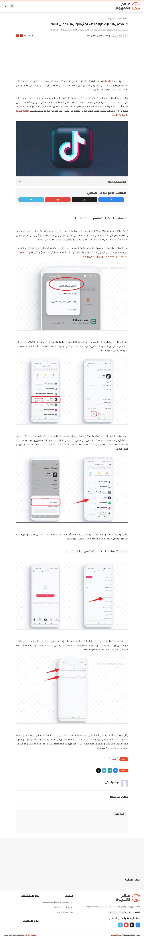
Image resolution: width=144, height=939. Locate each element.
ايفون (39, 6)
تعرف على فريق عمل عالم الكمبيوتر (58, 902)
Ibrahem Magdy (30, 935)
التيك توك (106, 81)
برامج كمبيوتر (106, 6)
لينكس (61, 6)
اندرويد (46, 6)
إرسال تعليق (119, 814)
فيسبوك (78, 6)
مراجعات (31, 6)
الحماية (69, 6)
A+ (21, 35)
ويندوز (96, 6)
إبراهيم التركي (117, 35)
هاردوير (22, 6)
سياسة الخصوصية (64, 912)
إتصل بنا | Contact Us (63, 907)
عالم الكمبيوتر (116, 935)
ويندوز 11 (88, 6)
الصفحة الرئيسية (122, 18)
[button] (115, 770)
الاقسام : (137, 912)
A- (17, 35)
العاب (54, 6)
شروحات (110, 18)
